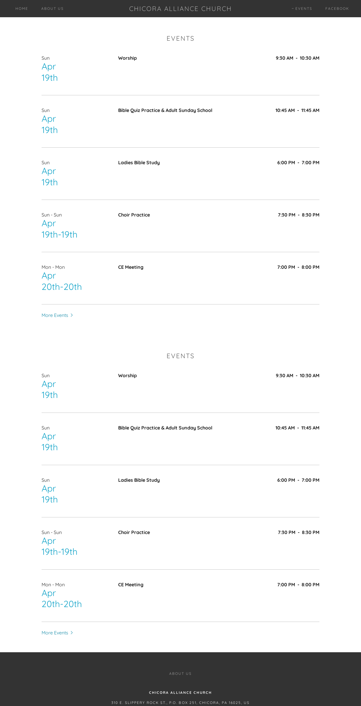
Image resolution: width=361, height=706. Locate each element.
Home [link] (21, 8)
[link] (180, 9)
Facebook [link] (337, 8)
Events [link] (303, 8)
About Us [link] (52, 8)
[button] (58, 315)
